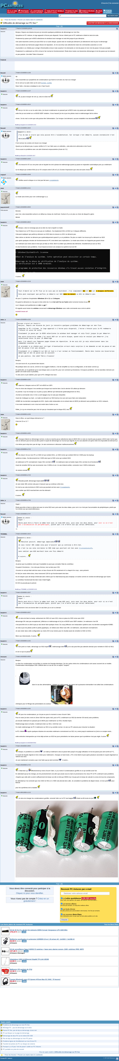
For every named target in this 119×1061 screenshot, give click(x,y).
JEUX (99, 11)
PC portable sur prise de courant (13, 1049)
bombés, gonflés (46, 83)
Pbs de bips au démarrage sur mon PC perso (17, 1038)
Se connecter (114, 3)
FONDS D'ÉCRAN (86, 11)
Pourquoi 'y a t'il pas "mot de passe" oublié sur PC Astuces (22, 1046)
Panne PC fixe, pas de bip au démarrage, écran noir (20, 1030)
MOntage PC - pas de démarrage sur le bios (17, 1027)
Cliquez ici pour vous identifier (29, 893)
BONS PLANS (71, 11)
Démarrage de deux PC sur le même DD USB (18, 1036)
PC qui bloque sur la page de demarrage (16, 1033)
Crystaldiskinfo (65, 487)
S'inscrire (104, 3)
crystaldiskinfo (54, 180)
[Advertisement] (59, 1005)
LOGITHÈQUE (36, 11)
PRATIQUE (23, 11)
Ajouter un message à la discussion (103, 23)
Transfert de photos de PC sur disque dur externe (19, 1044)
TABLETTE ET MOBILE (54, 11)
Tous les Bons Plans (111, 924)
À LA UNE (12, 11)
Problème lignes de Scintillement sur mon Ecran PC (19, 1041)
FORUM (108, 11)
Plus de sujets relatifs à (59, 1052)
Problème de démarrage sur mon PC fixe (16, 1025)
